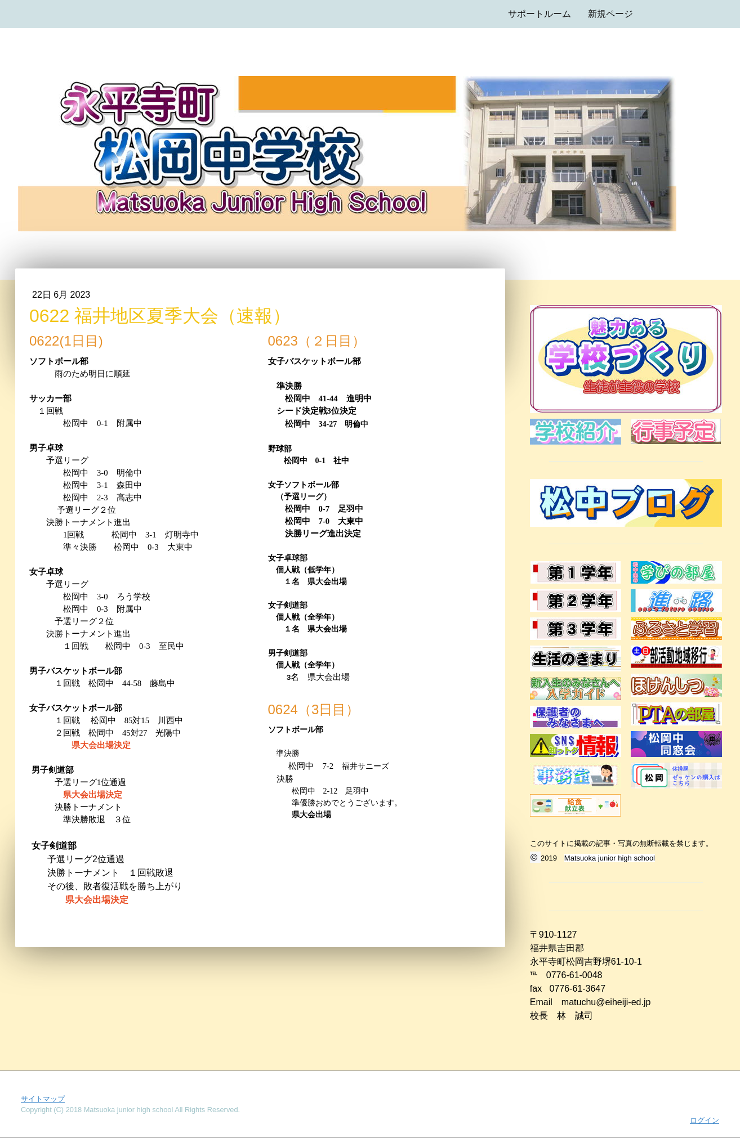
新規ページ (610, 14)
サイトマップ (43, 1099)
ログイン (704, 1120)
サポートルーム (539, 14)
